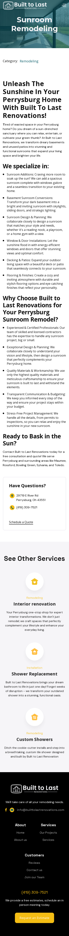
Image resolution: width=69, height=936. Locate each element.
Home (20, 833)
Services (48, 840)
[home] (25, 5)
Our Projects (48, 833)
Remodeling (29, 61)
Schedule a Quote (21, 522)
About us (20, 840)
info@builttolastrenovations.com (40, 810)
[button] (56, 5)
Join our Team (34, 877)
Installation (34, 667)
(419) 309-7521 (26, 507)
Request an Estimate (34, 918)
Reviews (34, 863)
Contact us (34, 870)
